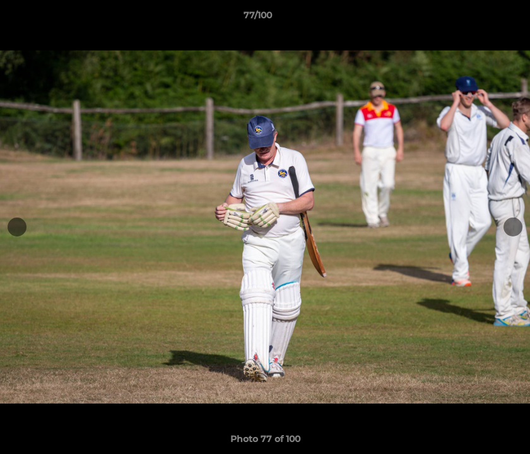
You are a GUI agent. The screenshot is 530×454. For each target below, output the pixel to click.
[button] (477, 18)
